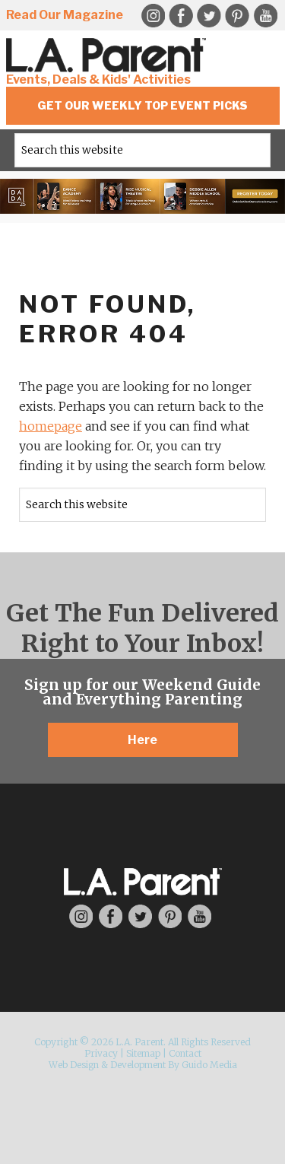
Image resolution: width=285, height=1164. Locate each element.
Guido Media (209, 1064)
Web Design (74, 1064)
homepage (50, 426)
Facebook (181, 16)
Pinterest (237, 16)
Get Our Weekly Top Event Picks (142, 105)
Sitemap (143, 1053)
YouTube (265, 16)
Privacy (101, 1053)
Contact (185, 1053)
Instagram (81, 916)
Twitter (209, 16)
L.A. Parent (108, 55)
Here (142, 740)
